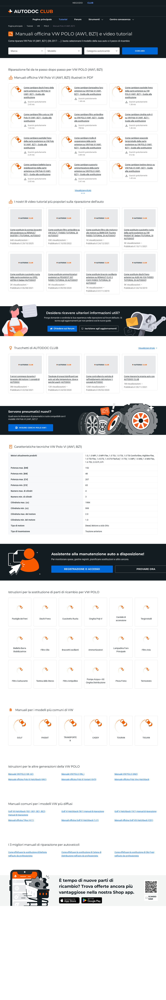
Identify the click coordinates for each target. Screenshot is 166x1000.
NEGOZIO (78, 2)
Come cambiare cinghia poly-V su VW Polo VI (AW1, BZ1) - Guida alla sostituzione (139, 117)
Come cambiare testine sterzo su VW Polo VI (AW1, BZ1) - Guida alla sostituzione (140, 167)
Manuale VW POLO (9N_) (72, 774)
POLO (46, 26)
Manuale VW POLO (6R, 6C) (20, 774)
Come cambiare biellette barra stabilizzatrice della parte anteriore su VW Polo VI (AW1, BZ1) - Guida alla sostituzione (37, 169)
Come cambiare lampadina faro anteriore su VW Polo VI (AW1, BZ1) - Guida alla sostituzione (88, 90)
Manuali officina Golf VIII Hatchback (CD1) (134, 820)
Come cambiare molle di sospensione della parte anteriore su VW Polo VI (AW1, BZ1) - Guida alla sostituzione (88, 143)
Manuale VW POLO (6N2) (126, 774)
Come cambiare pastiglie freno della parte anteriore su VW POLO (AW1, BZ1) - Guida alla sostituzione (139, 92)
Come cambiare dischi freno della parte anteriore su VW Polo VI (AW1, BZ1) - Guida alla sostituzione (39, 92)
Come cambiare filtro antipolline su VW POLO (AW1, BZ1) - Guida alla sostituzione (89, 117)
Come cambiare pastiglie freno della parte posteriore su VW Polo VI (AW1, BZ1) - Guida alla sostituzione (39, 143)
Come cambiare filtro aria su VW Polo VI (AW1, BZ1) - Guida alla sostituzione (38, 117)
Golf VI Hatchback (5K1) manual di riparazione (82, 811)
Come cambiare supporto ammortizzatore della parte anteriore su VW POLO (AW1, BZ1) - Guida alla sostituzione (87, 169)
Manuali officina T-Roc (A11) (21, 820)
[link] (42, 20)
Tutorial (30, 26)
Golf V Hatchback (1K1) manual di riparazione (135, 811)
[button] (95, 20)
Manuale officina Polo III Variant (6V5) (78, 779)
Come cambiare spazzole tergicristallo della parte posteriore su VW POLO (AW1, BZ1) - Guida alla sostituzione (138, 143)
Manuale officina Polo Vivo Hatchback (132, 779)
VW (38, 26)
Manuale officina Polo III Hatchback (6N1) (27, 779)
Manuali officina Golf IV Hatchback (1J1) (80, 820)
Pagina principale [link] (15, 26)
